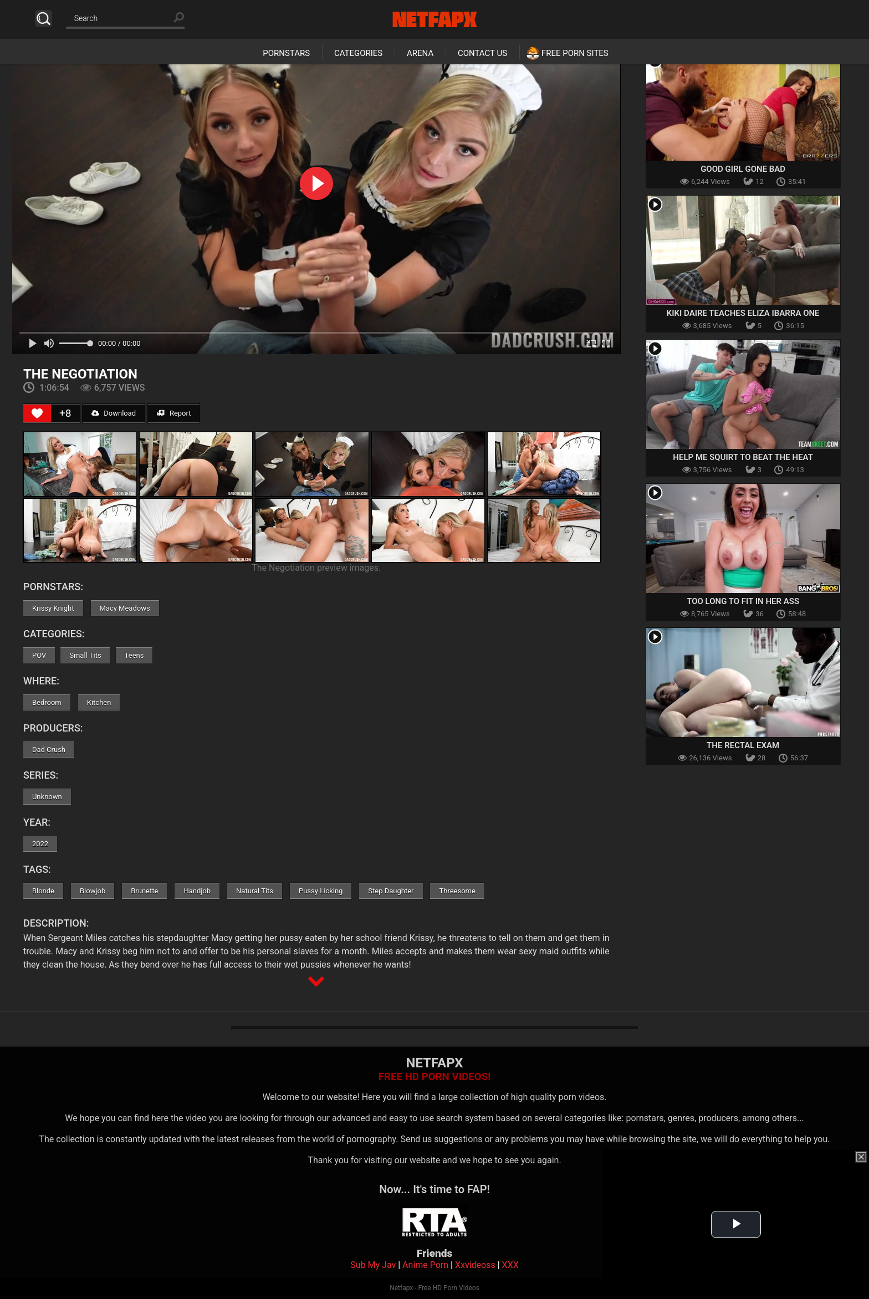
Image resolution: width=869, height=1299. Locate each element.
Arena (420, 53)
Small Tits (85, 655)
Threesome (457, 891)
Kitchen (99, 702)
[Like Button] (37, 413)
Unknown (47, 796)
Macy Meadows (125, 608)
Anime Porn (425, 1265)
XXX (510, 1265)
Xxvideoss (475, 1265)
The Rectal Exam (743, 745)
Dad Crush (48, 749)
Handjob (197, 891)
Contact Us (482, 53)
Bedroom (47, 702)
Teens (134, 655)
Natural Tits (254, 891)
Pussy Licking (321, 891)
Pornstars (286, 53)
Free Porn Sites (575, 53)
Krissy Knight (53, 608)
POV (39, 655)
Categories (358, 53)
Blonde (43, 891)
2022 (40, 844)
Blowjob (92, 891)
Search (43, 18)
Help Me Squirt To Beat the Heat (743, 457)
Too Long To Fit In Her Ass (743, 601)
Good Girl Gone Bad (743, 169)
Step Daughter (390, 891)
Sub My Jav (373, 1265)
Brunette (144, 891)
